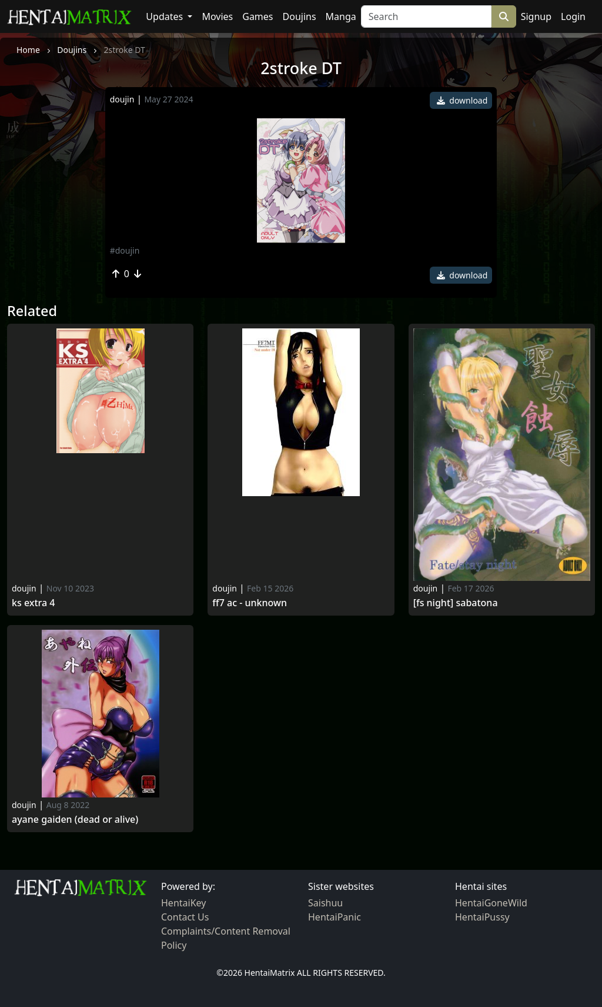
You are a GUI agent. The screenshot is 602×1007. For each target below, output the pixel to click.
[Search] (426, 16)
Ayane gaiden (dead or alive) (75, 819)
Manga (341, 16)
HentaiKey (183, 902)
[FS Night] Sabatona (455, 603)
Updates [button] (165, 16)
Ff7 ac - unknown (249, 603)
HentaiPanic (334, 916)
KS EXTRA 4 (33, 603)
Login (573, 16)
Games (257, 16)
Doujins (299, 16)
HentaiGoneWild (491, 902)
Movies (217, 16)
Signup (536, 16)
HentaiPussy (482, 916)
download (462, 100)
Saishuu (325, 902)
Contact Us (185, 916)
